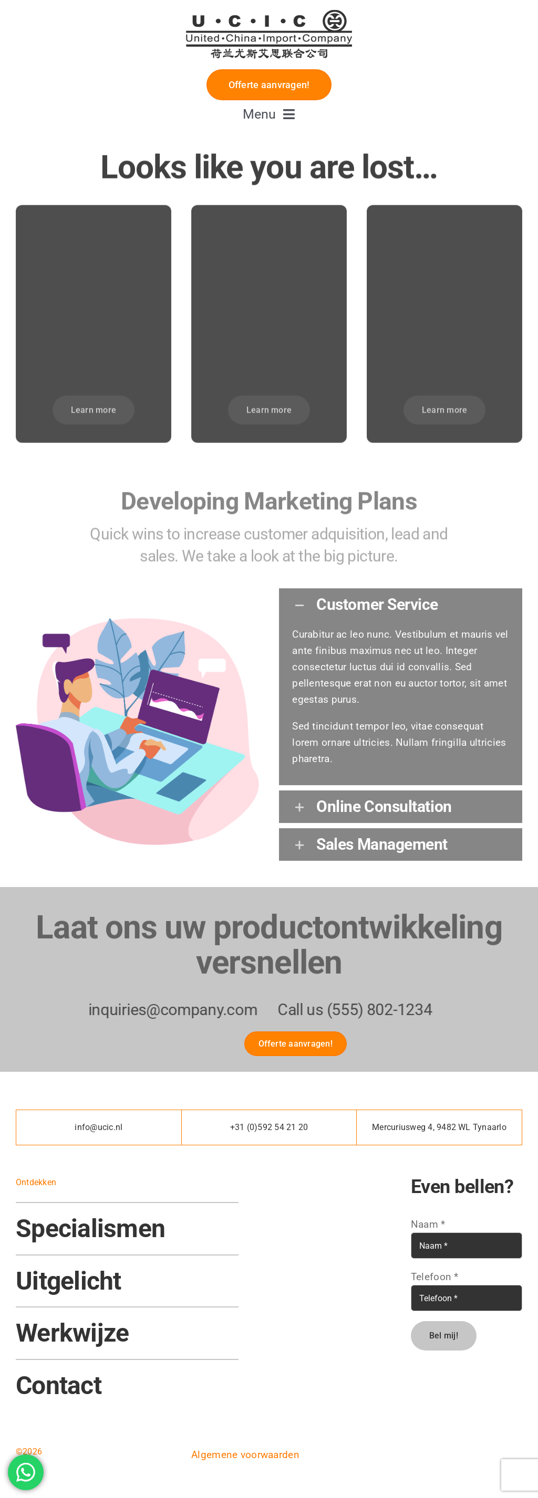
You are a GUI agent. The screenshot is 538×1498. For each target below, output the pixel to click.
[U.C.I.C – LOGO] (269, 9)
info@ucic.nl (98, 1127)
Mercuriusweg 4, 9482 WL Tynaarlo (439, 1127)
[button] (400, 599)
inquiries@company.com (164, 1009)
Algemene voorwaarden (245, 1455)
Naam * (428, 1224)
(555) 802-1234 (371, 1009)
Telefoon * (435, 1277)
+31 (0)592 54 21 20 (269, 1127)
